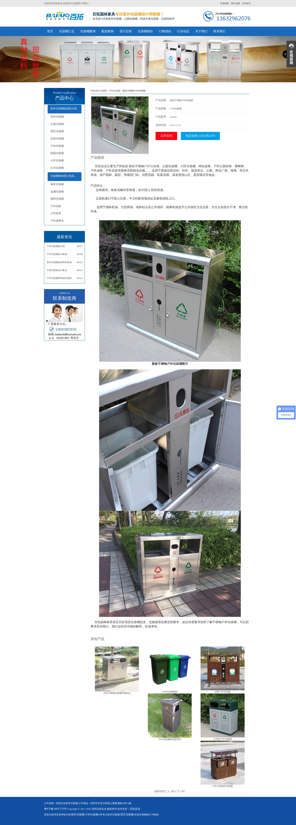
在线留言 (246, 3)
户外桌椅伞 (57, 220)
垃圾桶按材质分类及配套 (65, 176)
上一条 (170, 791)
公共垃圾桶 (57, 167)
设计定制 (126, 31)
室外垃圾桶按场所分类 (63, 108)
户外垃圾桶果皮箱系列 (169, 739)
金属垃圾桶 (57, 191)
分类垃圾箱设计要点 (57, 270)
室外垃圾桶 (57, 116)
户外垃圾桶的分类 (56, 246)
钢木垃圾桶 (57, 184)
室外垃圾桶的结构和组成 (59, 262)
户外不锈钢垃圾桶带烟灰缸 (117, 693)
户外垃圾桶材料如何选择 (59, 278)
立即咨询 (166, 135)
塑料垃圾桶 (57, 198)
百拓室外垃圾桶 (98, 90)
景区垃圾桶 (57, 131)
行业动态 (183, 31)
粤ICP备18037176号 (55, 808)
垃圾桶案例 (87, 31)
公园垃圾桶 (57, 124)
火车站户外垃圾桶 (222, 739)
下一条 (180, 791)
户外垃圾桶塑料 (170, 691)
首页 (50, 31)
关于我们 (201, 31)
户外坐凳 (55, 213)
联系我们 (219, 31)
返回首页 (159, 791)
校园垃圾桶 (57, 153)
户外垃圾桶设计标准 (57, 254)
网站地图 (235, 3)
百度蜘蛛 (224, 3)
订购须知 (165, 31)
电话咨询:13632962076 (200, 135)
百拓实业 (57, 3)
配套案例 (108, 31)
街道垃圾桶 (57, 138)
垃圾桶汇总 (66, 31)
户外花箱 (55, 206)
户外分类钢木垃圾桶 (222, 786)
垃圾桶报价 (145, 31)
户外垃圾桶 (57, 146)
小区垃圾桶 (57, 160)
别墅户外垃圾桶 (222, 691)
